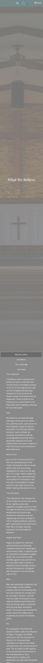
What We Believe (21, 354)
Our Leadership (21, 364)
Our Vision (21, 369)
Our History (21, 359)
